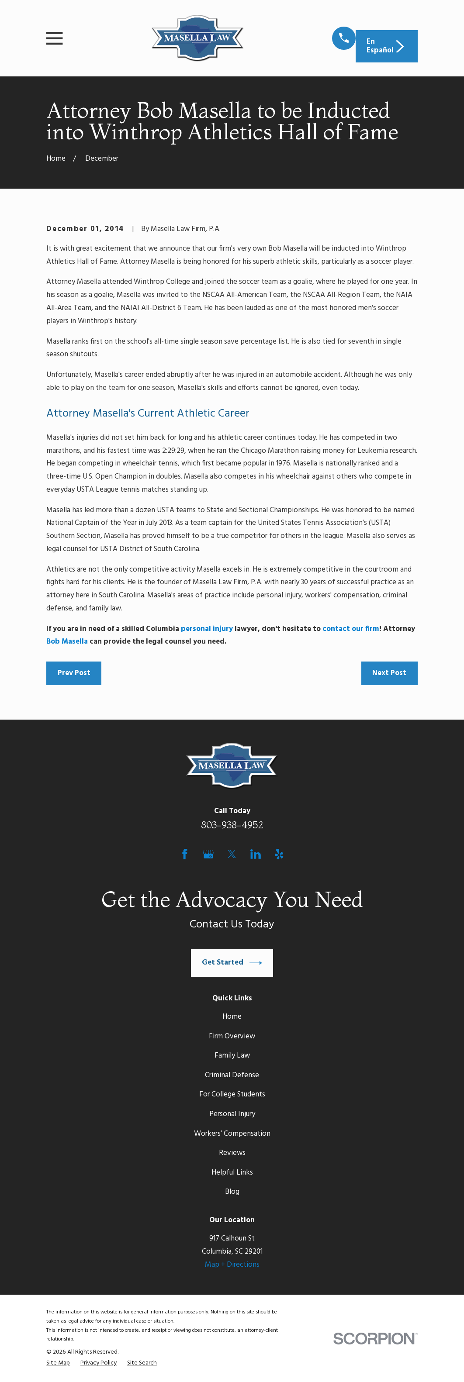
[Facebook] (185, 854)
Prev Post (74, 673)
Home (232, 1017)
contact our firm (350, 629)
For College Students (232, 1094)
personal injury (207, 629)
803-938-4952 (232, 825)
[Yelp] (279, 854)
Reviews (232, 1153)
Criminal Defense (232, 1075)
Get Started (232, 963)
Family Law (232, 1055)
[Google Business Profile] (208, 854)
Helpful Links (232, 1173)
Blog (232, 1192)
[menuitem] (58, 1363)
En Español (386, 46)
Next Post (389, 673)
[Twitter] (232, 854)
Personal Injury (232, 1114)
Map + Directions (232, 1265)
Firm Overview (232, 1036)
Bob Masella (67, 642)
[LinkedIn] (255, 854)
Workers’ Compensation (232, 1134)
